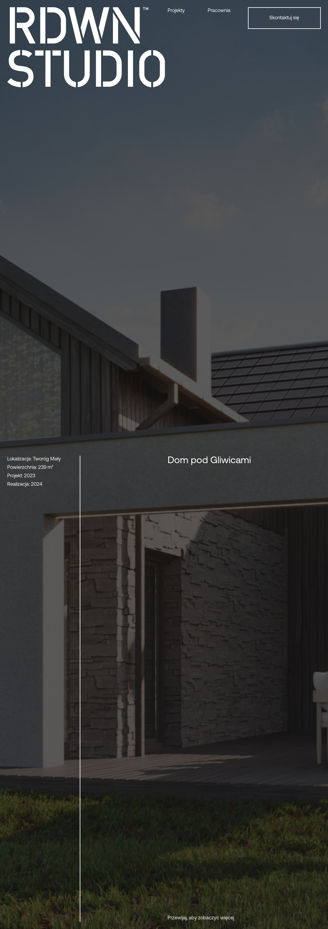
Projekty (176, 10)
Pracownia (219, 10)
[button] (184, 10)
